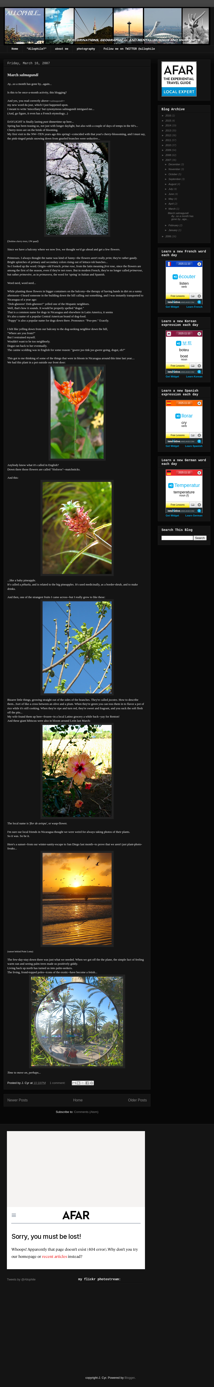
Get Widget (172, 306)
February (173, 225)
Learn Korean (194, 376)
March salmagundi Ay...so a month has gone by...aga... (180, 216)
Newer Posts (17, 1100)
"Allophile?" (36, 49)
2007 (168, 160)
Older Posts (137, 1100)
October (173, 174)
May (171, 198)
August (172, 184)
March (172, 208)
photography (86, 49)
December (174, 164)
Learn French (194, 306)
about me (61, 49)
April (171, 203)
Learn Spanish (193, 446)
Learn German (193, 515)
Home (15, 49)
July (171, 189)
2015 (168, 120)
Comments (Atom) (86, 1112)
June (171, 194)
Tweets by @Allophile (21, 1279)
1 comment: (58, 1083)
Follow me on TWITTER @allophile (129, 49)
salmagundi (56, 100)
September (175, 179)
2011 (168, 140)
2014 (168, 125)
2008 (168, 155)
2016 (168, 115)
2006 (168, 236)
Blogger (129, 1377)
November (174, 169)
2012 (168, 135)
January (173, 230)
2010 (168, 145)
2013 (168, 130)
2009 (168, 150)
